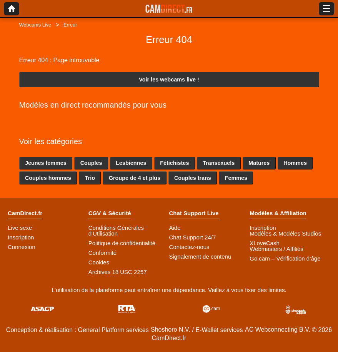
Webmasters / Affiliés (276, 249)
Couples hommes (48, 178)
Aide (175, 227)
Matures (259, 163)
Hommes (295, 163)
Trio (90, 178)
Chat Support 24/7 (192, 237)
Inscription (21, 237)
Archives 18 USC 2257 (117, 272)
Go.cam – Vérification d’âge (285, 258)
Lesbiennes (131, 163)
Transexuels (219, 163)
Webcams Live (35, 25)
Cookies (98, 262)
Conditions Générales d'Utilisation (116, 230)
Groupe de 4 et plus (134, 178)
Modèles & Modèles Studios (285, 233)
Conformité (102, 252)
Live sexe (20, 227)
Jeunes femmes (46, 163)
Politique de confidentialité (121, 243)
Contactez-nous (189, 247)
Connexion (21, 247)
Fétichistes (174, 163)
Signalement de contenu (200, 256)
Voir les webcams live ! (169, 79)
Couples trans (192, 178)
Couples (91, 163)
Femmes (236, 178)
